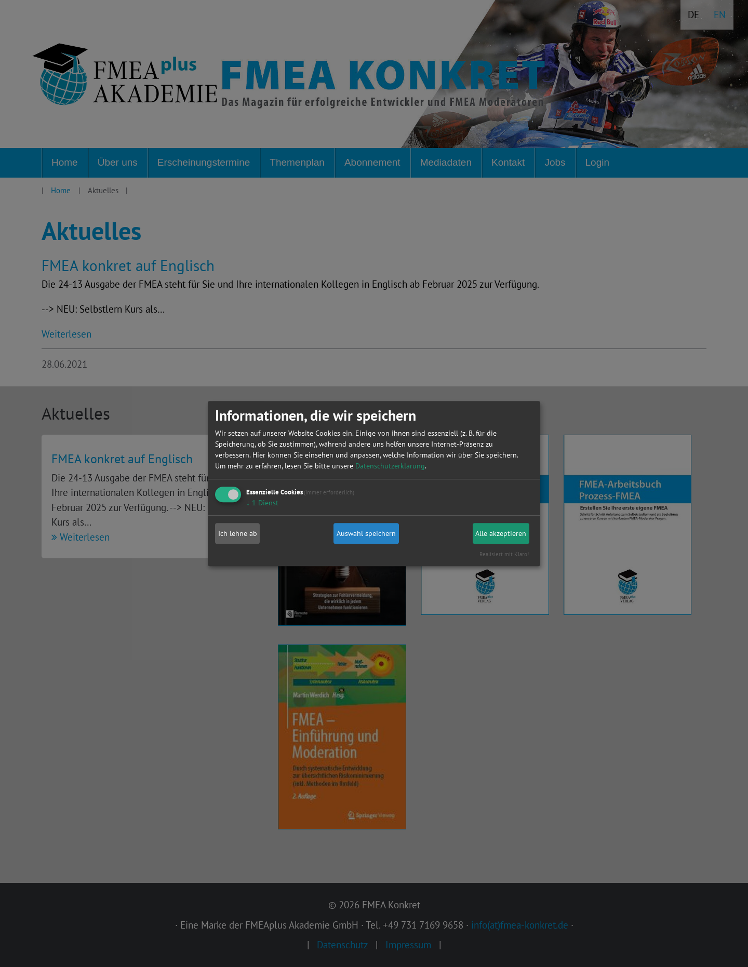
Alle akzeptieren (500, 533)
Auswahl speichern (366, 533)
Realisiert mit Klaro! (504, 554)
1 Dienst (262, 502)
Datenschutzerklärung (390, 466)
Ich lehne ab (237, 533)
